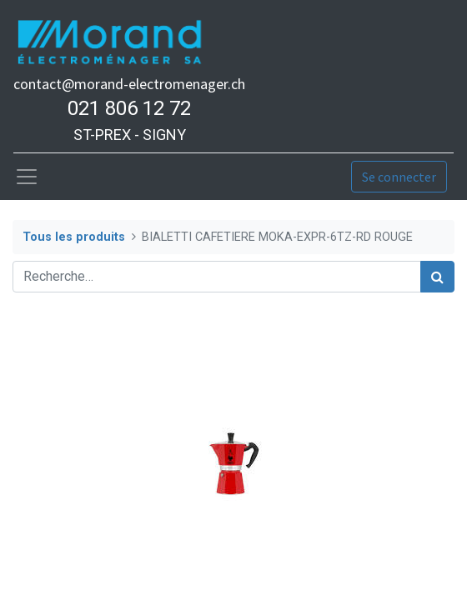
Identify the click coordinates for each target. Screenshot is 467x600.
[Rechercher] (437, 276)
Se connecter (399, 176)
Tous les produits (74, 237)
